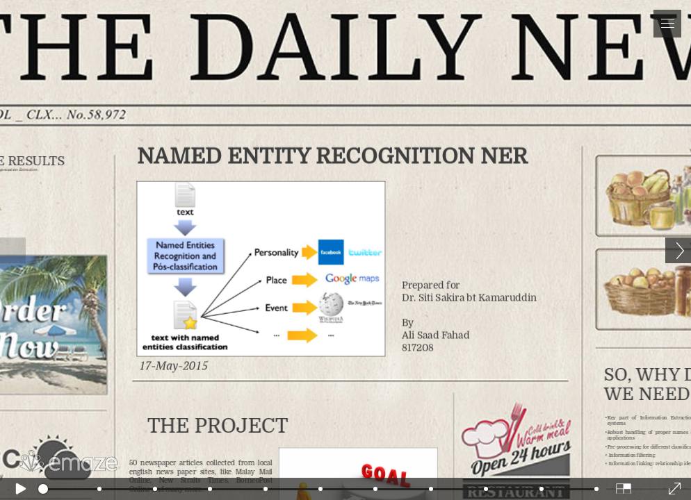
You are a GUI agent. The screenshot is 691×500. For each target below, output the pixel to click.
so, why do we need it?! (628, 369)
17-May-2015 (193, 352)
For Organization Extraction (50, 178)
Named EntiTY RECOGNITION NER (334, 167)
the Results (58, 171)
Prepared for (469, 309)
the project (232, 406)
